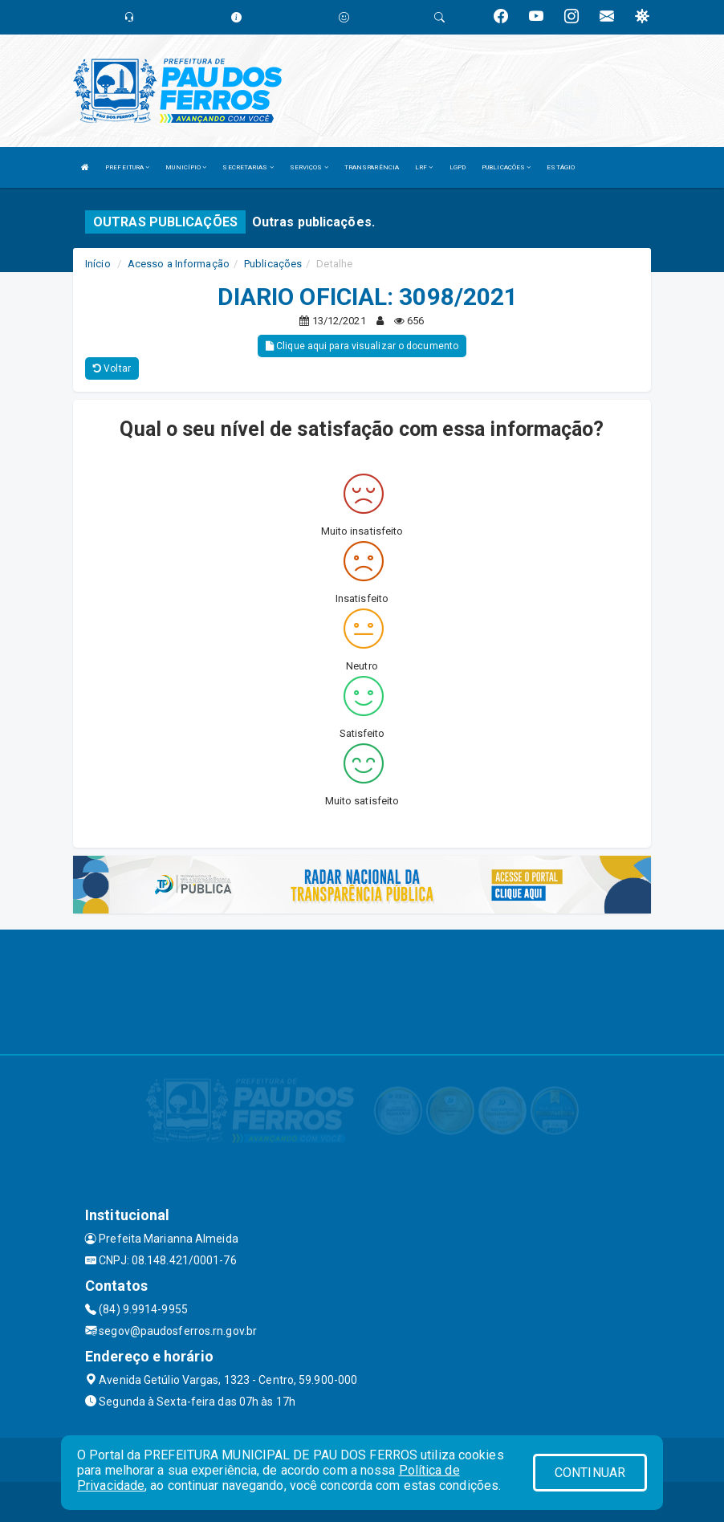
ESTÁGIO (561, 167)
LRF (424, 167)
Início (98, 264)
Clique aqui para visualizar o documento (362, 346)
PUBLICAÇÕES (506, 167)
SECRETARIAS (247, 167)
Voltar (112, 368)
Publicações (273, 264)
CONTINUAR (590, 1472)
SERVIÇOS (309, 167)
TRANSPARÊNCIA (371, 167)
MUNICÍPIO (185, 167)
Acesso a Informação (179, 264)
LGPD (457, 167)
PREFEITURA (127, 167)
